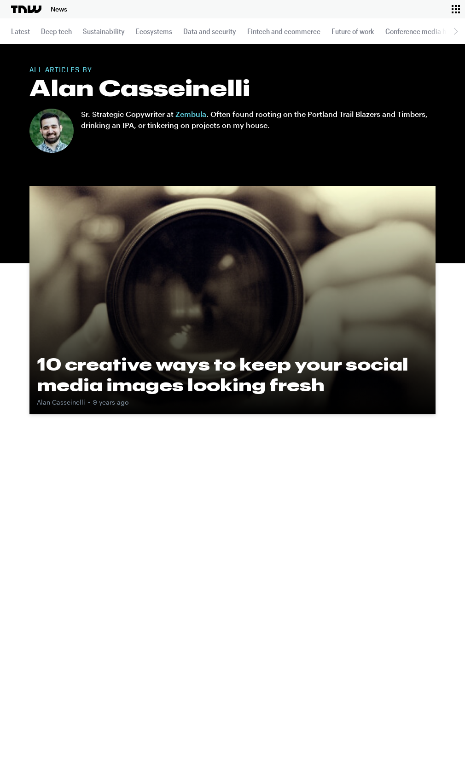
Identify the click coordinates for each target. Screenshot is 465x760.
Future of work (352, 31)
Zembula (190, 114)
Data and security (209, 31)
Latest (20, 31)
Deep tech (56, 31)
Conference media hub (419, 31)
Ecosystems (154, 31)
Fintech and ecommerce (283, 31)
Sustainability (104, 31)
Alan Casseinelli (61, 402)
